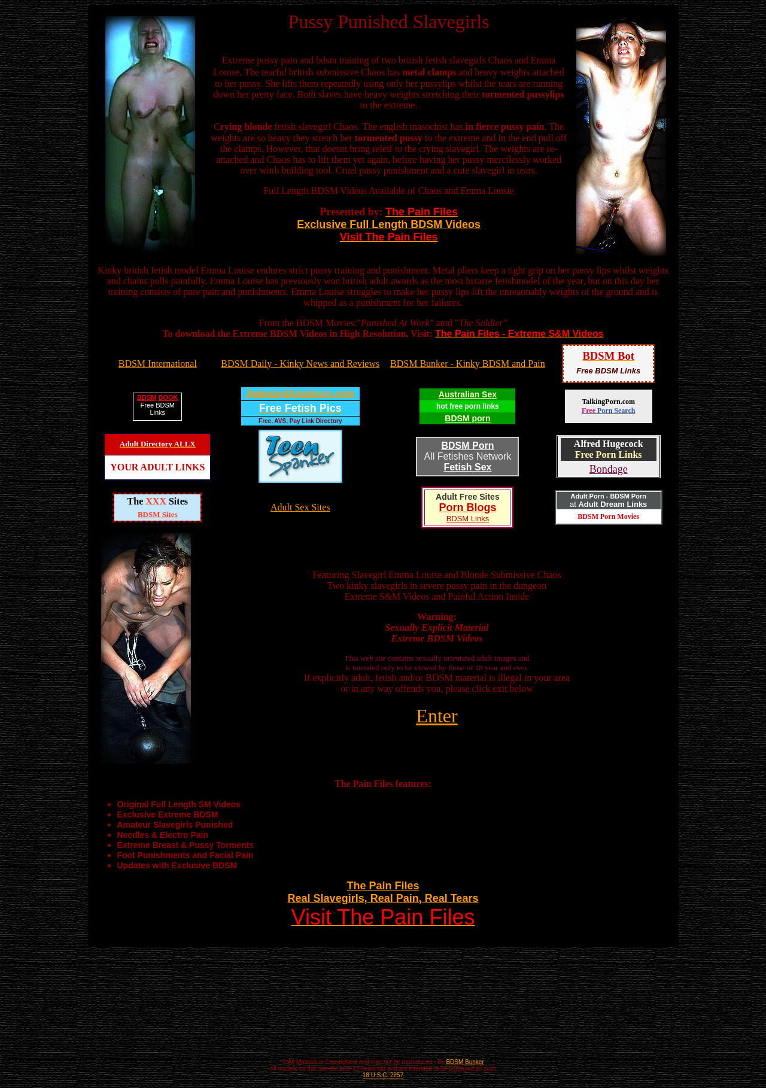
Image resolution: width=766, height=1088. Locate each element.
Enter (436, 716)
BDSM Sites (158, 514)
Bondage (608, 469)
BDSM (146, 397)
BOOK (168, 397)
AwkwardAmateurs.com (300, 393)
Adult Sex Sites (300, 507)
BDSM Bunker (465, 1062)
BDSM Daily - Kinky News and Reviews (300, 363)
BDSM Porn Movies (608, 516)
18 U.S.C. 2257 (383, 1075)
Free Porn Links (608, 454)
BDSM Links (468, 518)
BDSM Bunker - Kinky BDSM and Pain (467, 363)
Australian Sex (468, 394)
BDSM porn (467, 418)
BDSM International (157, 363)
